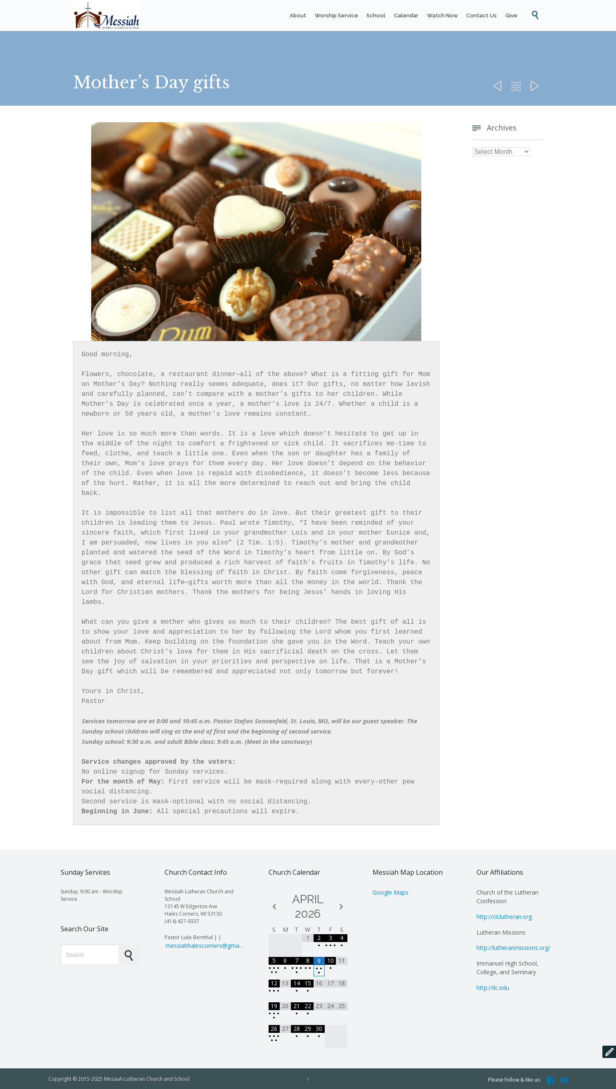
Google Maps (390, 891)
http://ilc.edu (493, 986)
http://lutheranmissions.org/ (513, 946)
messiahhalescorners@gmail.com (210, 944)
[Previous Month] (274, 905)
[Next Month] (341, 905)
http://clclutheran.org (504, 915)
